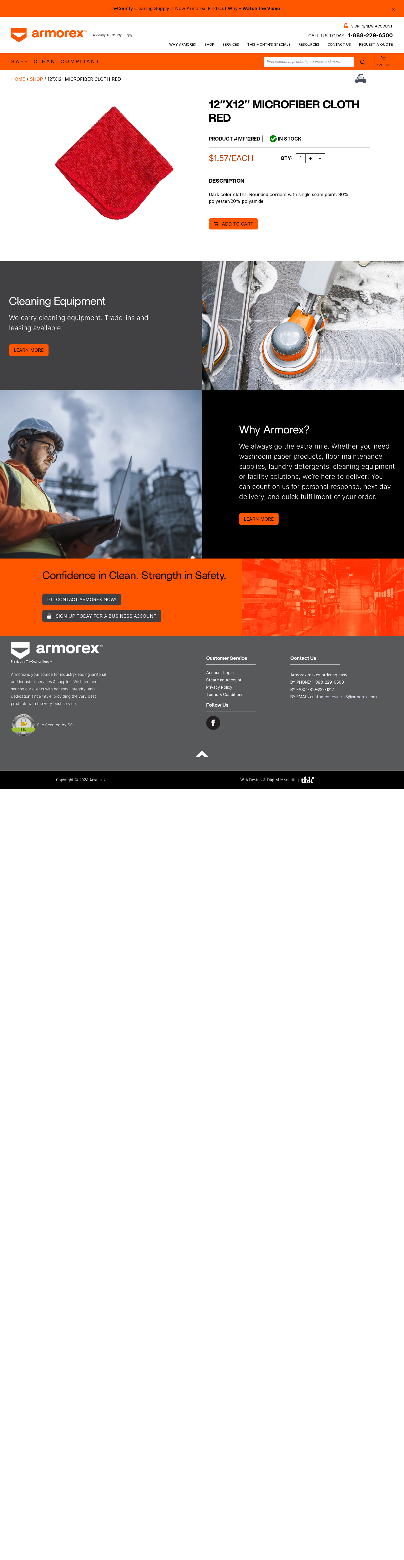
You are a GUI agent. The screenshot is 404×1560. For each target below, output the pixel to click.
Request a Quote (376, 44)
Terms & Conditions (225, 694)
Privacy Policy (219, 687)
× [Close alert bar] (393, 8)
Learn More (29, 350)
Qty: (286, 158)
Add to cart (237, 224)
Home (18, 79)
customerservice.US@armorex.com (343, 696)
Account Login (220, 672)
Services (230, 44)
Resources (309, 44)
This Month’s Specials (269, 44)
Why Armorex (182, 44)
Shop (209, 44)
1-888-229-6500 (370, 35)
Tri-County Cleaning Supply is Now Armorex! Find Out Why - (194, 8)
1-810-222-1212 (320, 689)
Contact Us (339, 44)
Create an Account (224, 679)
